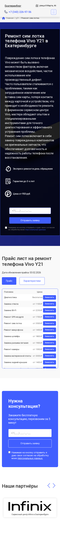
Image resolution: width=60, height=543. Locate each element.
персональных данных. (35, 230)
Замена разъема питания (16, 343)
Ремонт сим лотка (13, 323)
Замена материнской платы (17, 356)
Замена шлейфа (12, 336)
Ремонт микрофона (13, 330)
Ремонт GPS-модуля (14, 317)
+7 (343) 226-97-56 (20, 11)
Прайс (9, 281)
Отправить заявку (30, 220)
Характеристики (32, 281)
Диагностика (10, 297)
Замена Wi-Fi (10, 310)
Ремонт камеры (11, 349)
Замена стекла (11, 304)
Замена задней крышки (15, 362)
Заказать (49, 297)
